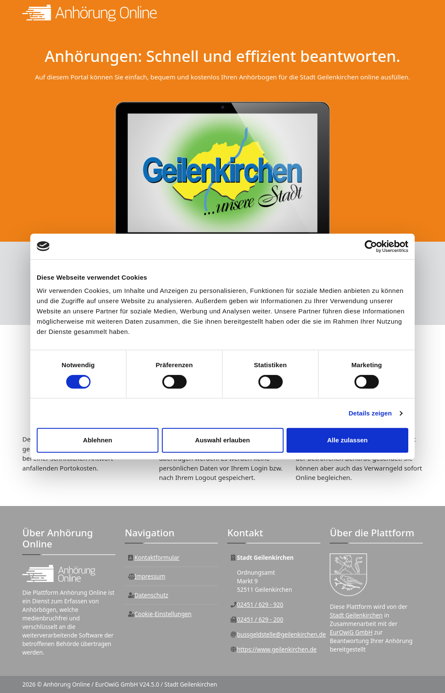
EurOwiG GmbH (351, 632)
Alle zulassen (347, 440)
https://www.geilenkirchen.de (277, 649)
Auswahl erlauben (222, 440)
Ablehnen (97, 440)
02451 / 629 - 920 (260, 604)
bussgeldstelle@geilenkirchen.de (281, 634)
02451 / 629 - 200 (260, 619)
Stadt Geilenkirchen (356, 615)
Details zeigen (370, 413)
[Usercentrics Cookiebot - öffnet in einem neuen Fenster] (371, 246)
